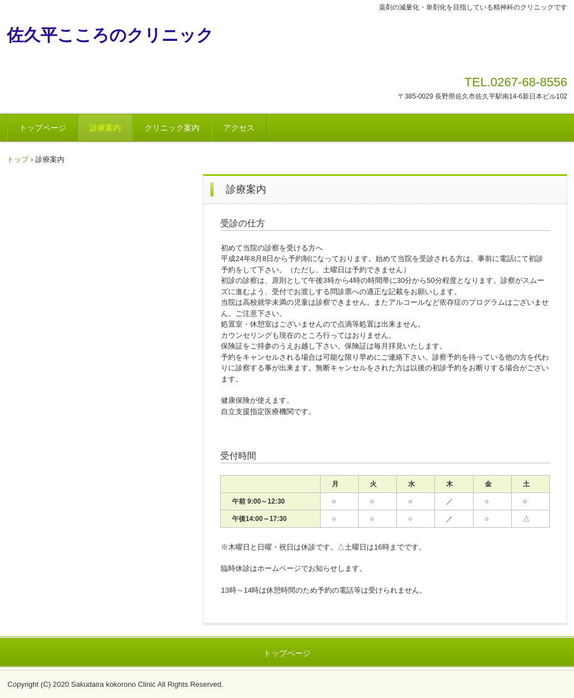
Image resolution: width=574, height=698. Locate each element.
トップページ (42, 127)
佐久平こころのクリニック (110, 35)
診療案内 (105, 127)
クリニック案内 (172, 127)
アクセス (238, 127)
